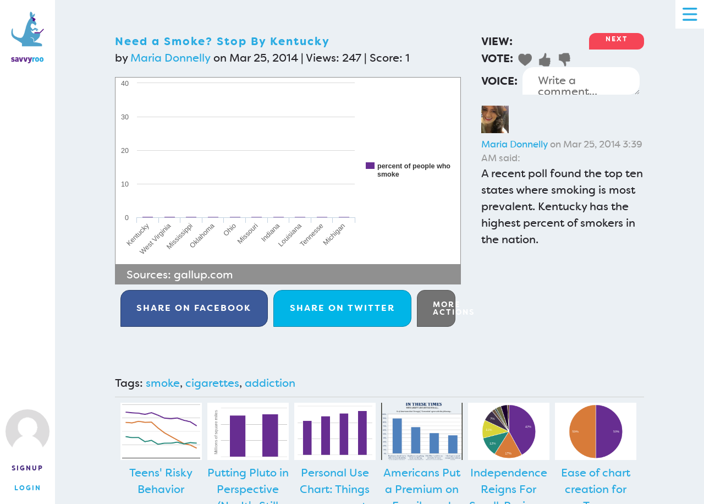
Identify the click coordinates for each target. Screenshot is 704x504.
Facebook (193, 308)
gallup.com (203, 274)
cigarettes (212, 383)
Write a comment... (581, 81)
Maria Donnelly (170, 58)
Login (27, 488)
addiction (270, 383)
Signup (27, 468)
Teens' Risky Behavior (161, 480)
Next (617, 39)
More (444, 308)
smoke (163, 383)
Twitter (342, 308)
